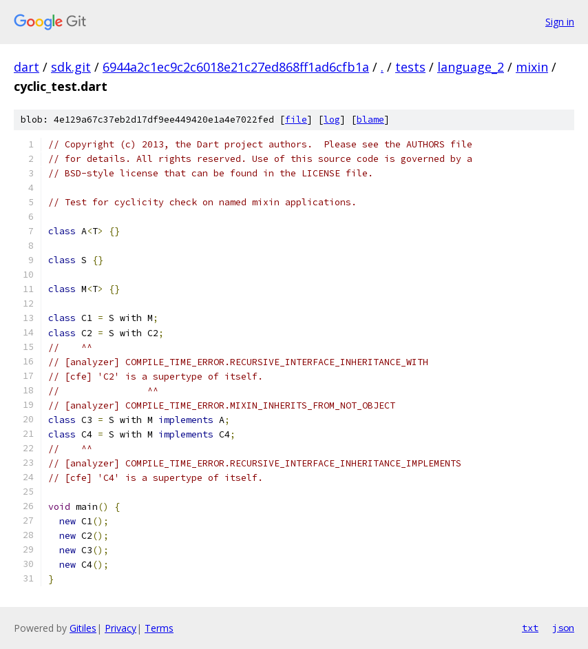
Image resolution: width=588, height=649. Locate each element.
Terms (159, 628)
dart (26, 67)
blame (370, 119)
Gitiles (83, 628)
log (332, 119)
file (296, 119)
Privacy (120, 628)
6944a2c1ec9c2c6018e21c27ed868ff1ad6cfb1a (236, 67)
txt (530, 627)
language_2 (470, 67)
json (563, 627)
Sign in (559, 21)
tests (410, 67)
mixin (532, 67)
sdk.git (71, 67)
